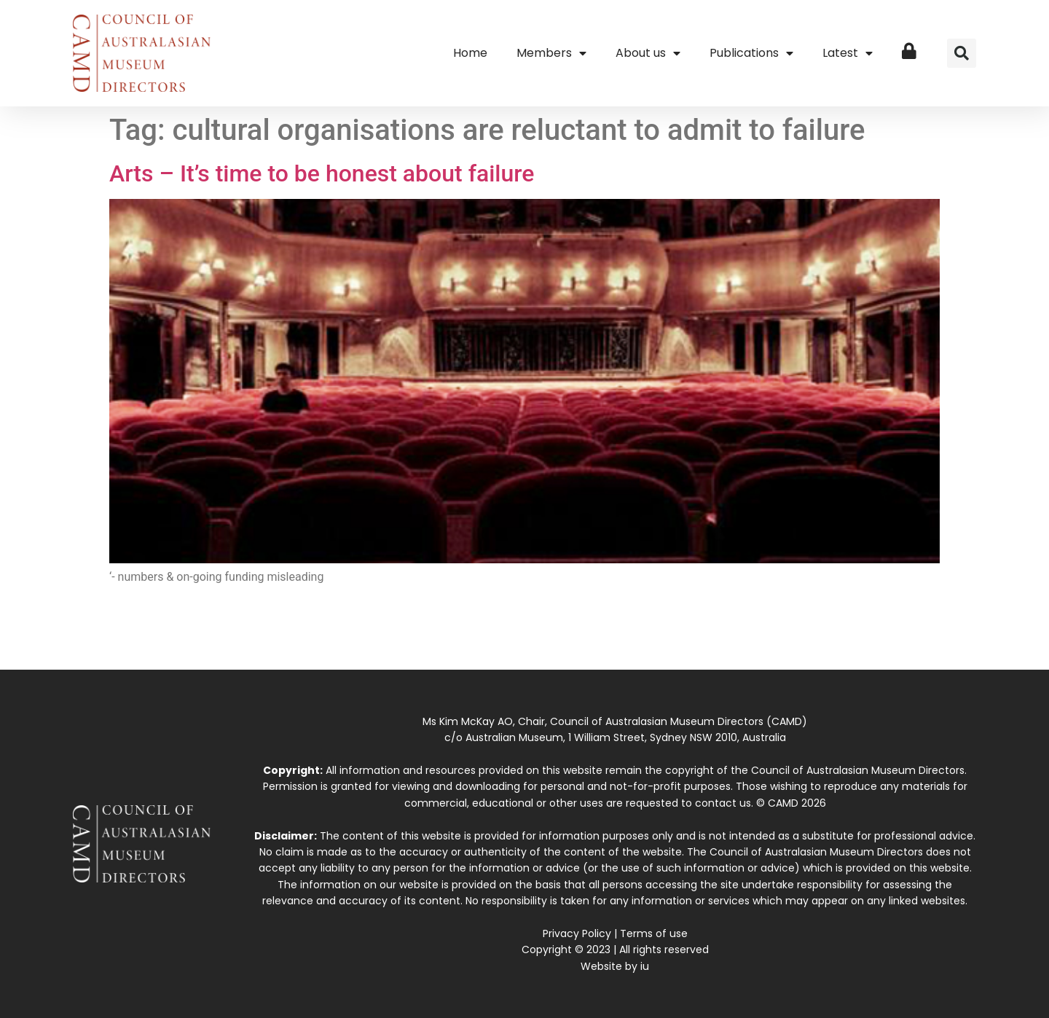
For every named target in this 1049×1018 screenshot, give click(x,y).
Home (470, 52)
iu (644, 966)
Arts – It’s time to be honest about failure (321, 173)
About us (648, 53)
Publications (751, 53)
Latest (847, 53)
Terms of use (654, 933)
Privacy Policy (577, 933)
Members (551, 53)
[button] (961, 53)
